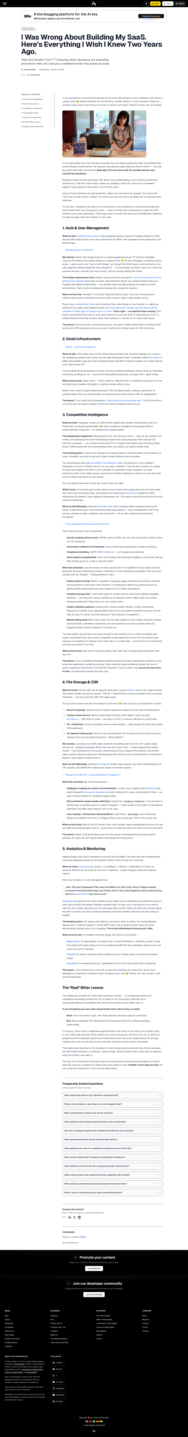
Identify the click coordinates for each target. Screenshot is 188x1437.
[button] (94, 4)
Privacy (145, 1327)
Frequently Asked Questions (32, 126)
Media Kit (54, 1335)
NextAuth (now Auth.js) (88, 236)
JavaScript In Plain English (32, 1370)
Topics (7, 1320)
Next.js (152, 788)
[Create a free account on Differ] (94, 16)
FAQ (52, 1320)
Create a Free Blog (12, 1339)
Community (9, 1327)
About (144, 1316)
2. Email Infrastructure (30, 104)
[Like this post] (23, 75)
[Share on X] (74, 1217)
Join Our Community (94, 1295)
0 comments (33, 75)
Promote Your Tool (58, 1327)
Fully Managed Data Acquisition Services (87, 524)
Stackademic (101, 1331)
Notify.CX (157, 357)
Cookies (145, 1331)
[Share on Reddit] (79, 1217)
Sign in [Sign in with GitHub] (180, 4)
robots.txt (131, 493)
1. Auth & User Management (32, 99)
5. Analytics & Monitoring (31, 117)
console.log (84, 866)
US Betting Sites (11, 1342)
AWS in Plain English (104, 1320)
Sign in (83, 1237)
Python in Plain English (105, 1327)
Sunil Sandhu (19, 1364)
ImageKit (105, 764)
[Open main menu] (4, 3)
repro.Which (82, 894)
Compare (54, 1331)
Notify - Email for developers (80, 347)
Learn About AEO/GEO (59, 1342)
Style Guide (9, 1335)
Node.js (131, 690)
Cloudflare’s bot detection (104, 463)
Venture (99, 1335)
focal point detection (94, 792)
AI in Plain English (103, 1316)
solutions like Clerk (84, 304)
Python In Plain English (14, 1372)
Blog (6, 1316)
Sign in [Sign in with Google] (168, 4)
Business (155, 4)
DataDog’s (67, 901)
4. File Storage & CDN (29, 113)
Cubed (98, 1339)
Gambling (8, 1346)
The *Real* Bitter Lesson (30, 122)
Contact (145, 1323)
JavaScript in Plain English (106, 1323)
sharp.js (74, 719)
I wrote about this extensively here (123, 400)
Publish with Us (57, 1323)
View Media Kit (94, 1268)
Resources (9, 1323)
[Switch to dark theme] (146, 3)
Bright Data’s (106, 506)
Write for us (9, 1331)
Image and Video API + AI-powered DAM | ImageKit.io (92, 775)
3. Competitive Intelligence (31, 108)
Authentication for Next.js (79, 250)
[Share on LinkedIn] (69, 1217)
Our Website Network (59, 1339)
